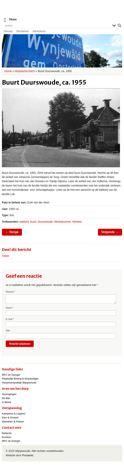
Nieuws (8, 31)
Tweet (5, 255)
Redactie (7, 433)
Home (8, 71)
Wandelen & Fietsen (13, 421)
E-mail (10, 319)
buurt (33, 221)
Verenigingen (9, 394)
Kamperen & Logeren (14, 413)
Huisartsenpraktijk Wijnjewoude (19, 382)
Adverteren (39, 31)
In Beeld (6, 402)
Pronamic (27, 455)
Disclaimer (22, 31)
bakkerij (24, 221)
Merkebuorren (62, 221)
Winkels (77, 221)
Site (8, 330)
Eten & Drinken (10, 417)
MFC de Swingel (11, 374)
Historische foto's (25, 71)
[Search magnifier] (119, 25)
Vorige (11, 232)
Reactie (10, 291)
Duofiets (6, 437)
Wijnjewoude (62, 10)
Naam (10, 307)
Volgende (110, 232)
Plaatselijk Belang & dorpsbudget (20, 378)
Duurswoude (45, 221)
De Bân (6, 398)
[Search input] (57, 25)
